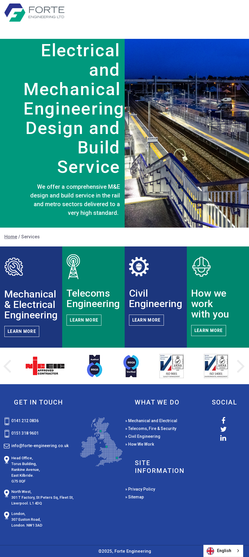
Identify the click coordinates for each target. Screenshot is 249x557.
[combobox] (223, 551)
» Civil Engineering (142, 436)
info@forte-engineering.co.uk (40, 445)
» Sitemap (134, 497)
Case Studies (195, 14)
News (232, 14)
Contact (226, 25)
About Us (187, 25)
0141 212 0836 (25, 420)
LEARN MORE (22, 331)
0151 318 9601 (25, 433)
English (219, 551)
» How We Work (139, 444)
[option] (44, 366)
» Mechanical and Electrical (151, 420)
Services (151, 14)
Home (117, 14)
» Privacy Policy (140, 489)
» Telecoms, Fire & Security (150, 428)
